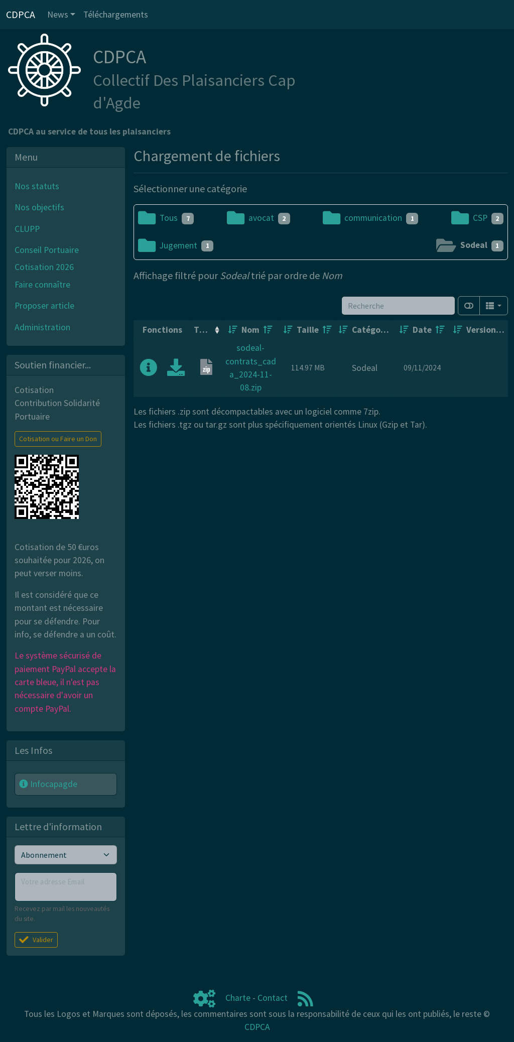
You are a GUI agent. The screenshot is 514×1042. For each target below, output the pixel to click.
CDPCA (257, 1026)
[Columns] (493, 305)
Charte (237, 997)
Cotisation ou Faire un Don (58, 438)
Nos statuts (37, 186)
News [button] (57, 14)
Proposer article (44, 305)
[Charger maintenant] (176, 370)
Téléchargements (115, 14)
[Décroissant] (268, 329)
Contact (273, 997)
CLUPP (27, 228)
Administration (42, 327)
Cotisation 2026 (44, 267)
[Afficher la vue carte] (469, 305)
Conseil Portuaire (47, 249)
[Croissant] (232, 329)
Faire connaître (42, 284)
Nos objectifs (39, 207)
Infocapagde (48, 784)
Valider (36, 939)
